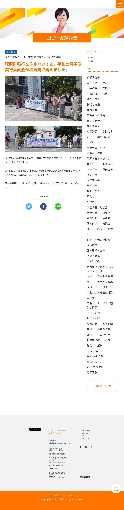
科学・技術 (93, 318)
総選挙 (106, 88)
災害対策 (92, 324)
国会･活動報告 (62, 37)
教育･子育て (94, 361)
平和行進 (107, 164)
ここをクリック (55, 432)
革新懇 (106, 218)
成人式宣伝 (93, 126)
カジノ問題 (93, 313)
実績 (83, 436)
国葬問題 (39, 56)
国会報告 (90, 57)
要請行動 (92, 218)
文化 (89, 334)
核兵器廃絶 (93, 340)
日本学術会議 (105, 276)
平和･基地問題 (53, 56)
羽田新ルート (94, 298)
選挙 (99, 345)
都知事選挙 (93, 99)
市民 (89, 137)
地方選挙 (92, 110)
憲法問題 (107, 324)
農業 (105, 93)
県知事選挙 (93, 180)
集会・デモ (93, 191)
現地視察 (92, 185)
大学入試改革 (105, 282)
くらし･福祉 (94, 351)
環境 (89, 329)
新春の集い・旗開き (98, 212)
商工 (89, 229)
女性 (30, 56)
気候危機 (92, 93)
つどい (91, 142)
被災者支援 (93, 104)
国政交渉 (92, 223)
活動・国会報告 (86, 430)
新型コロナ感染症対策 (100, 292)
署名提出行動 (94, 153)
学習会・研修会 (96, 115)
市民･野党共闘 (95, 367)
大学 (89, 276)
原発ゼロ (92, 196)
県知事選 (92, 175)
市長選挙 (107, 169)
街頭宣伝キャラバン (98, 158)
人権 (107, 340)
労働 (89, 345)
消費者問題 (103, 329)
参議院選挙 (93, 77)
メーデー (92, 169)
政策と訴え (85, 433)
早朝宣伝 (92, 164)
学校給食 (107, 131)
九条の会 (92, 88)
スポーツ (92, 287)
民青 (105, 83)
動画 (105, 287)
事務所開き (93, 202)
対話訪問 (92, 131)
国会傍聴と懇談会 (97, 207)
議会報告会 (103, 137)
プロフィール (85, 438)
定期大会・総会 (96, 148)
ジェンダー (103, 334)
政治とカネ (93, 256)
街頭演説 (92, 372)
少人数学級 (93, 261)
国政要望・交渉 (96, 250)
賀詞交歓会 (93, 121)
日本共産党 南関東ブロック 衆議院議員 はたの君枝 (22, 4)
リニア (91, 234)
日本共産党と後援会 (98, 240)
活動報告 (90, 61)
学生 (89, 282)
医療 (99, 229)
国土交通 (92, 83)
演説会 (106, 223)
